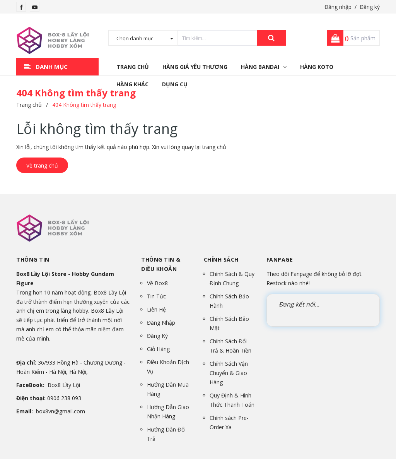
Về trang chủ (42, 165)
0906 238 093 (64, 398)
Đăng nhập (338, 6)
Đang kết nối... (299, 304)
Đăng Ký (157, 335)
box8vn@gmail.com (60, 411)
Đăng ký (370, 6)
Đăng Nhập (161, 322)
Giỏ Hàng (158, 349)
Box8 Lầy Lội (64, 385)
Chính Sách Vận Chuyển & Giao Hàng (229, 373)
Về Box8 (157, 283)
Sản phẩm (360, 38)
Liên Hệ (156, 309)
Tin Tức (156, 296)
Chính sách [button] (221, 259)
